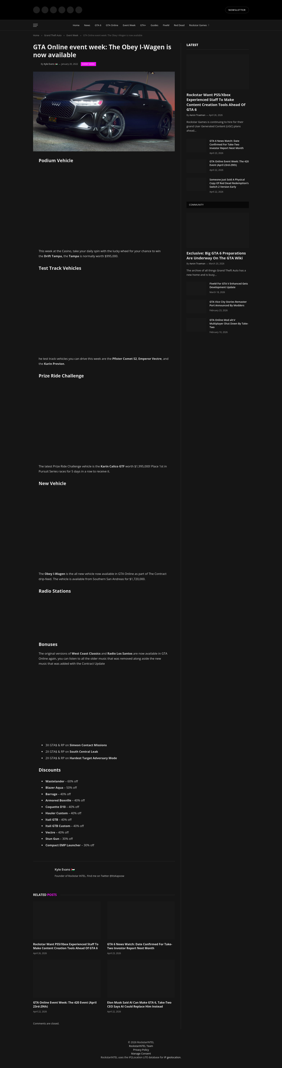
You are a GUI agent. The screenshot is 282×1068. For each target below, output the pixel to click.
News (87, 25)
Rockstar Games (198, 25)
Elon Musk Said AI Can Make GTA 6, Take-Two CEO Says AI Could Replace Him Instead (139, 1004)
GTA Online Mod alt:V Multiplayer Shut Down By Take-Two (229, 323)
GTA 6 (98, 25)
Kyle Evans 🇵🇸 (51, 64)
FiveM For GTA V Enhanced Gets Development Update (229, 285)
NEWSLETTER (237, 10)
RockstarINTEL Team (141, 1046)
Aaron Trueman (197, 115)
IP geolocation (172, 1057)
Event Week (129, 25)
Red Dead (179, 25)
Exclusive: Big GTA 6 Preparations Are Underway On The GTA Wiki (216, 255)
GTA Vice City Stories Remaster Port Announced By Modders (228, 303)
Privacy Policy (141, 1049)
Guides (154, 25)
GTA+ (143, 25)
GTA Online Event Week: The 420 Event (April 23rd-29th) (65, 1004)
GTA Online (112, 25)
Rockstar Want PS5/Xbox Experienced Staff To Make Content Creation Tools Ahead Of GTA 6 (65, 946)
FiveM (166, 25)
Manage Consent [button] (141, 1053)
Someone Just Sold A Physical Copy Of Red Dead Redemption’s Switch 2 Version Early (229, 183)
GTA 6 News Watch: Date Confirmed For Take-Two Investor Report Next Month (139, 946)
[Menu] (35, 25)
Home (76, 25)
